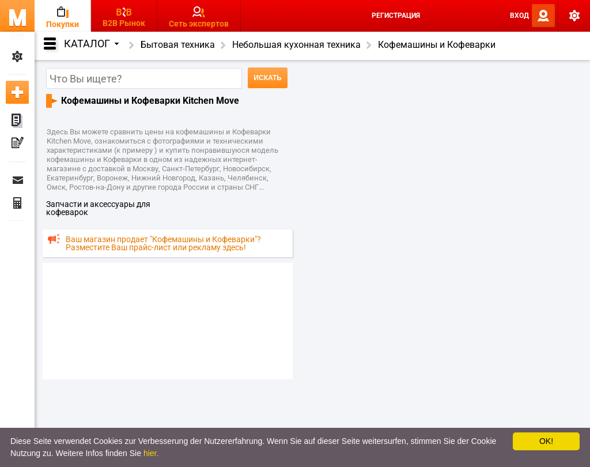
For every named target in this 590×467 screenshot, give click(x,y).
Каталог (91, 43)
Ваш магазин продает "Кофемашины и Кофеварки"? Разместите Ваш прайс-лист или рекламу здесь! (163, 243)
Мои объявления (17, 121)
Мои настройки (17, 56)
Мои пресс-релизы (17, 144)
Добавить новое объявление (17, 92)
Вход (519, 16)
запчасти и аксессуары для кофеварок (98, 208)
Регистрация (396, 16)
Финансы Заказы (17, 202)
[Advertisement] (168, 320)
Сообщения (17, 179)
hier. (150, 453)
